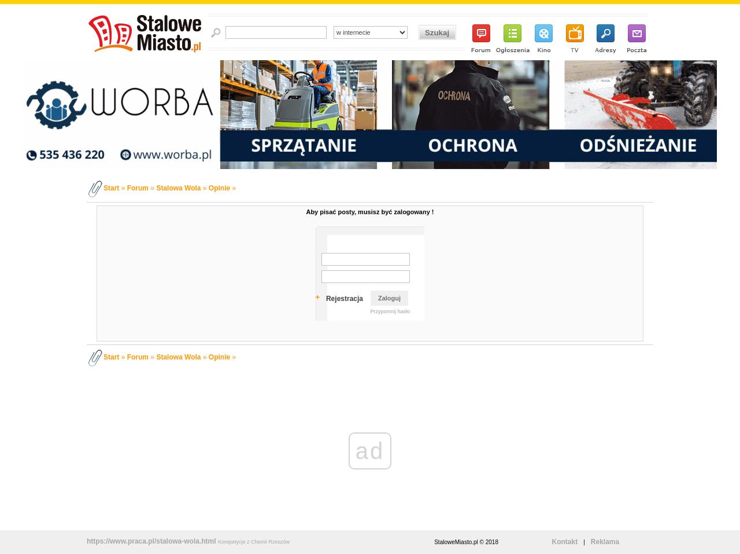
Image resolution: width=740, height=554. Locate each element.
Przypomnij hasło (390, 311)
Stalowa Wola (178, 188)
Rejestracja (344, 299)
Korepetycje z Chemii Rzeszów (254, 542)
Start (111, 188)
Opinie (219, 188)
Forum (138, 188)
